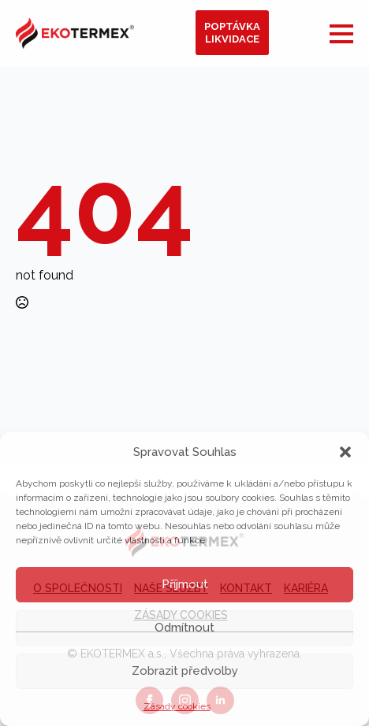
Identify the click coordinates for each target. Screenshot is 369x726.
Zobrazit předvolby (185, 671)
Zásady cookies (177, 706)
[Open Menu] (341, 34)
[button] (345, 452)
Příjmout (185, 584)
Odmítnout (184, 627)
